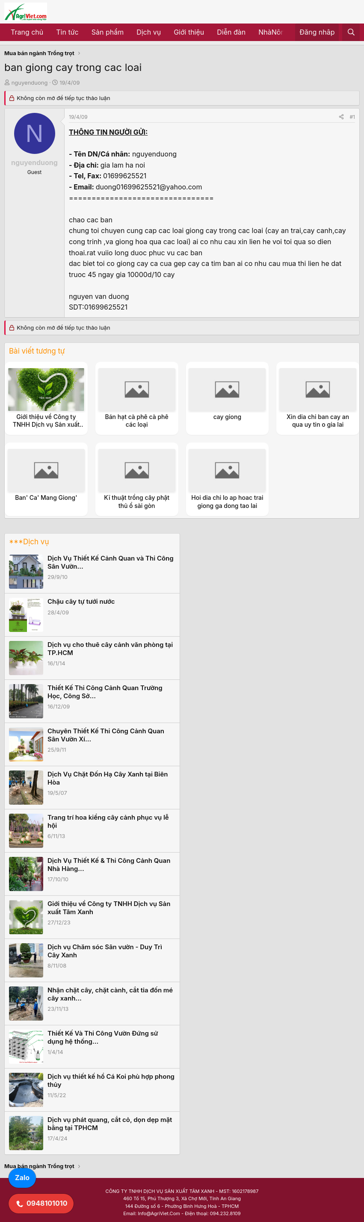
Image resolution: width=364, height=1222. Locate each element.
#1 (352, 117)
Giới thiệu (189, 32)
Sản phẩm (108, 32)
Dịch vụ (148, 32)
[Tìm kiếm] (351, 32)
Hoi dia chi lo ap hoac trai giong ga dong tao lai (227, 501)
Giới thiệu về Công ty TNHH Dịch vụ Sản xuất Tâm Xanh (46, 424)
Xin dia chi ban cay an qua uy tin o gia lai (318, 420)
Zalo (22, 1177)
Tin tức (67, 32)
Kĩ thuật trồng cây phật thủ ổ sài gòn (136, 501)
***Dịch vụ (29, 541)
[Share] (341, 117)
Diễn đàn (231, 32)
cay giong (227, 416)
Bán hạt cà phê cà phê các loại (136, 420)
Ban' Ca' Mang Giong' (46, 497)
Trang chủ (27, 32)
